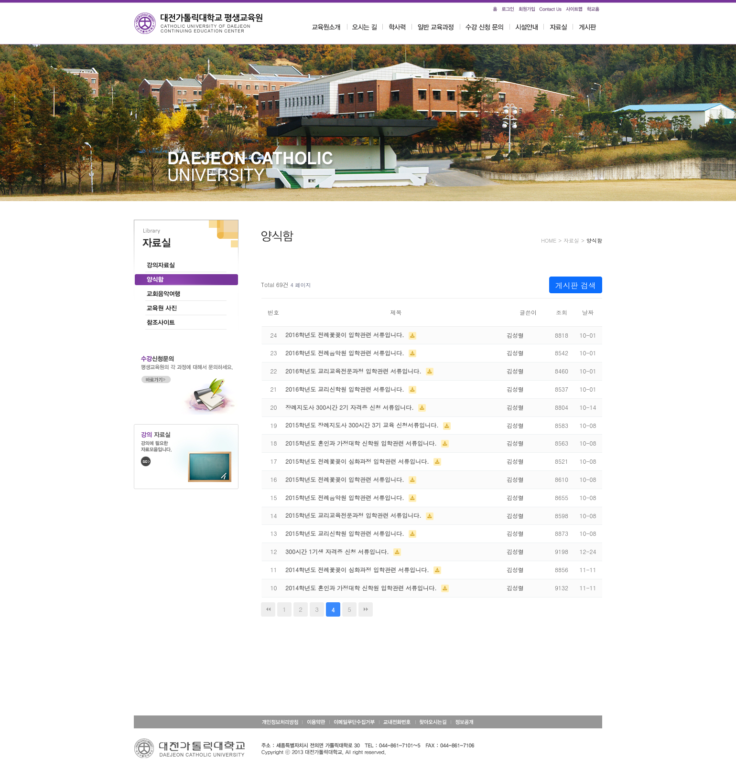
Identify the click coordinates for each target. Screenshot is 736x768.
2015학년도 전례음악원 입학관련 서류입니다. (345, 497)
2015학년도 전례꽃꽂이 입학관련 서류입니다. (345, 479)
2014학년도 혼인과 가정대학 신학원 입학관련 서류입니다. (362, 588)
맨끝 (365, 609)
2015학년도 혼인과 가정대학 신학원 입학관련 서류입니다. (362, 443)
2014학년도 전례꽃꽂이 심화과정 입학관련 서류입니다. (358, 569)
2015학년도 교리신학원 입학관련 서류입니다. (345, 533)
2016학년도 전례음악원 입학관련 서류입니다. (345, 353)
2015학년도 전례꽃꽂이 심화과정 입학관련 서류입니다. (358, 461)
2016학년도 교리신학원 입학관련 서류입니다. (345, 389)
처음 (268, 609)
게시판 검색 (575, 285)
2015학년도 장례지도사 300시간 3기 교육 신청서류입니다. (363, 425)
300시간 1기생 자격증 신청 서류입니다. (338, 551)
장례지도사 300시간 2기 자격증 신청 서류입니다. (350, 407)
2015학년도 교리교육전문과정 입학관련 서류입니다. (354, 515)
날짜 (588, 312)
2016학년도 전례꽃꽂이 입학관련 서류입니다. (345, 335)
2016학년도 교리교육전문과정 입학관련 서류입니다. (354, 371)
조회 (561, 312)
